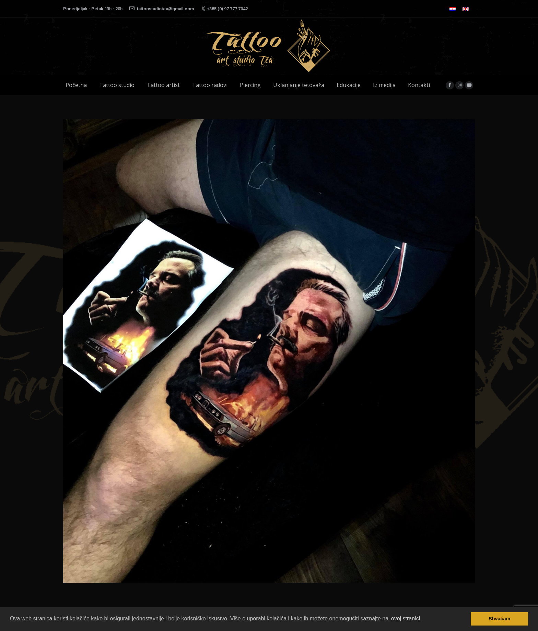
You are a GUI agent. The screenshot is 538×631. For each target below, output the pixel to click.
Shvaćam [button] (499, 618)
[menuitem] (452, 8)
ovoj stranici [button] (405, 618)
